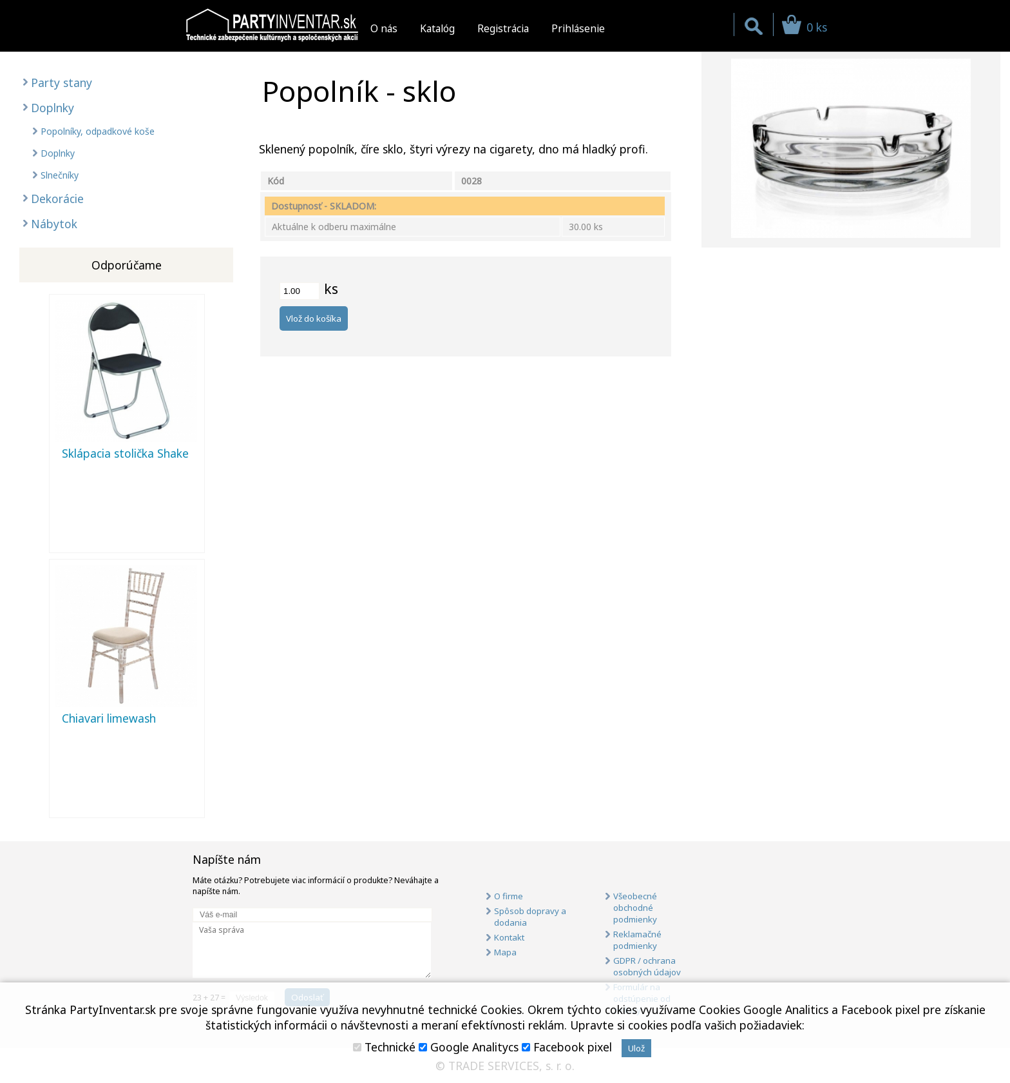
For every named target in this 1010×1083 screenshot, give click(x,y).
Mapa (505, 952)
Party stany (61, 82)
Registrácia (503, 28)
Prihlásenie (578, 28)
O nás (383, 28)
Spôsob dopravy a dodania (530, 916)
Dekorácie (57, 198)
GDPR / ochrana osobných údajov (647, 966)
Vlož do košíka (313, 318)
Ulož (636, 1048)
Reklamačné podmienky (637, 939)
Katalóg (437, 28)
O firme (508, 896)
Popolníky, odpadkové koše (98, 131)
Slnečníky (60, 175)
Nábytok (54, 223)
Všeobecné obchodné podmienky (635, 907)
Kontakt (509, 937)
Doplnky (52, 107)
